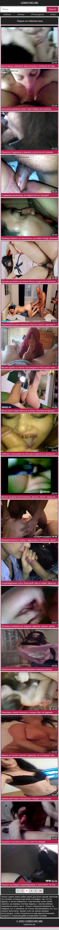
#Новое (20, 14)
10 (40, 891)
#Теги (53, 14)
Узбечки (7, 14)
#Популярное (37, 14)
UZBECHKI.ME (29, 3)
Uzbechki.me (29, 924)
